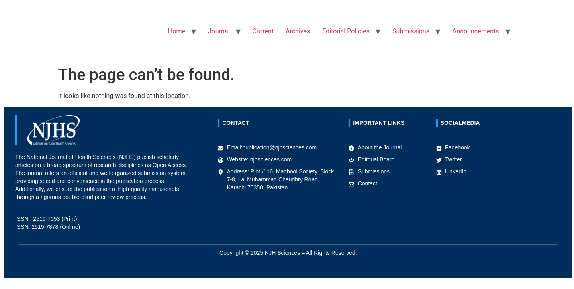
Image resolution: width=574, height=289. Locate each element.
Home (176, 31)
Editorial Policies (346, 31)
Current (263, 31)
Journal (219, 31)
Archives (298, 31)
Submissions (410, 31)
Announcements (475, 31)
